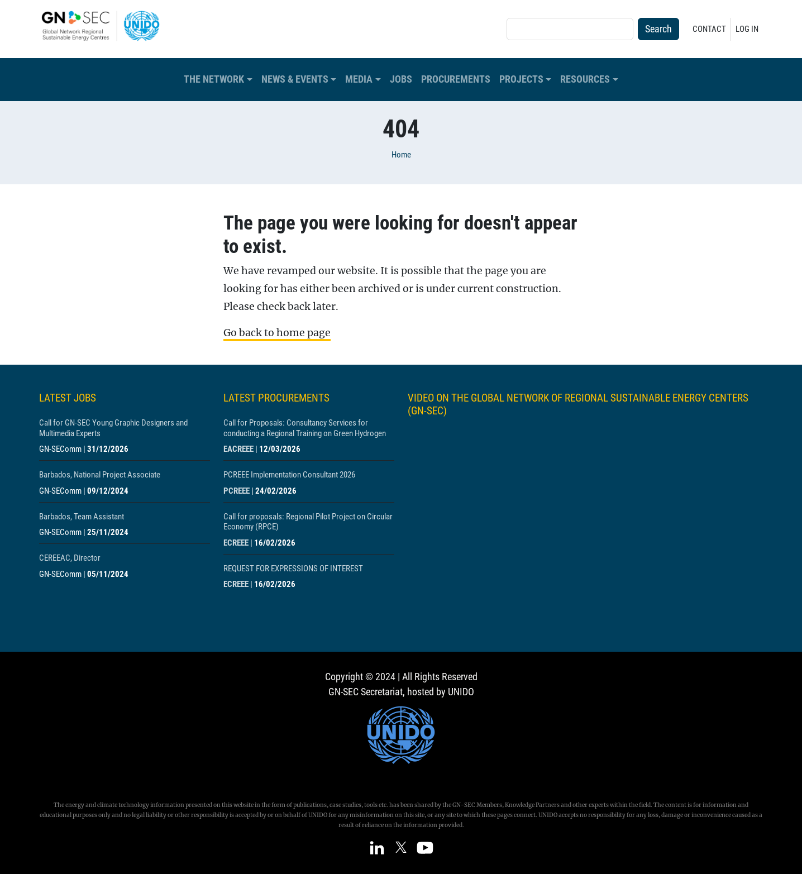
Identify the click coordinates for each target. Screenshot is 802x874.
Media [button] (359, 79)
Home (401, 155)
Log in (747, 29)
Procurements (455, 79)
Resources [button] (585, 79)
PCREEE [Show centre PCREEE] (236, 491)
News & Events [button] (294, 79)
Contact (709, 29)
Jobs (401, 79)
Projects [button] (521, 79)
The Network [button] (214, 79)
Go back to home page (277, 333)
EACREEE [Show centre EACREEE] (238, 449)
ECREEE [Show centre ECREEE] (236, 543)
